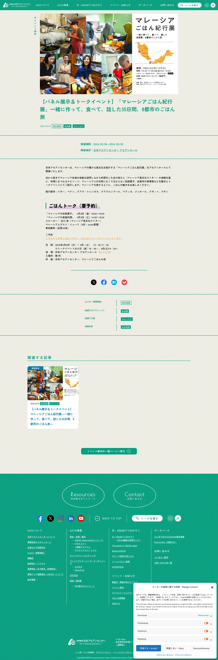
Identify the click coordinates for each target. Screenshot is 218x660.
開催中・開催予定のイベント (125, 582)
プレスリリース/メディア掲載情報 (127, 592)
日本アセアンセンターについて (41, 536)
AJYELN (78, 566)
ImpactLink (79, 570)
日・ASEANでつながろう (123, 536)
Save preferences (201, 648)
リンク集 (78, 652)
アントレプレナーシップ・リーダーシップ (87, 562)
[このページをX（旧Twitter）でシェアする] (94, 282)
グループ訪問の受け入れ (123, 556)
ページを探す (189, 5)
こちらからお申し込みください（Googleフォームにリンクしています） (84, 238)
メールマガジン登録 (121, 561)
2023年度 (126, 327)
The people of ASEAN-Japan (124, 545)
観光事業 (57, 126)
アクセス (105, 252)
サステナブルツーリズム (86, 550)
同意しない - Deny (175, 648)
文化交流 (74, 575)
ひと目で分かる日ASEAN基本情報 (169, 536)
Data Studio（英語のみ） (165, 542)
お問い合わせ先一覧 (163, 562)
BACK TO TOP (108, 518)
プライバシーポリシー (165, 654)
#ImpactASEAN (119, 550)
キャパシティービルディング (83, 555)
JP (213, 5)
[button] (212, 587)
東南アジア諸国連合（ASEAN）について (45, 574)
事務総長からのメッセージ (39, 542)
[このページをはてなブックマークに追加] (114, 282)
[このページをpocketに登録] (124, 282)
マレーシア (79, 126)
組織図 (30, 558)
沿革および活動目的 (36, 547)
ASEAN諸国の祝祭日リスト (129, 540)
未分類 (67, 126)
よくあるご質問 (161, 557)
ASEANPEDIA (118, 566)
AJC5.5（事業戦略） (36, 552)
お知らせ (116, 603)
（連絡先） (121, 644)
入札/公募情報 (118, 598)
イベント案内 (118, 587)
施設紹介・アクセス (36, 563)
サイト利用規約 (88, 652)
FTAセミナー (80, 543)
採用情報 (31, 579)
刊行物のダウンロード (85, 586)
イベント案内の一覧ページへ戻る (106, 451)
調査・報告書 (76, 580)
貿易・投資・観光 (78, 536)
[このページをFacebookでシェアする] (104, 282)
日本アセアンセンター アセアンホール (115, 150)
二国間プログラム (83, 547)
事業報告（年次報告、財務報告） (42, 568)
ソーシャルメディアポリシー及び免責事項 (128, 652)
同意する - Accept (148, 648)
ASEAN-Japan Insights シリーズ (89, 540)
